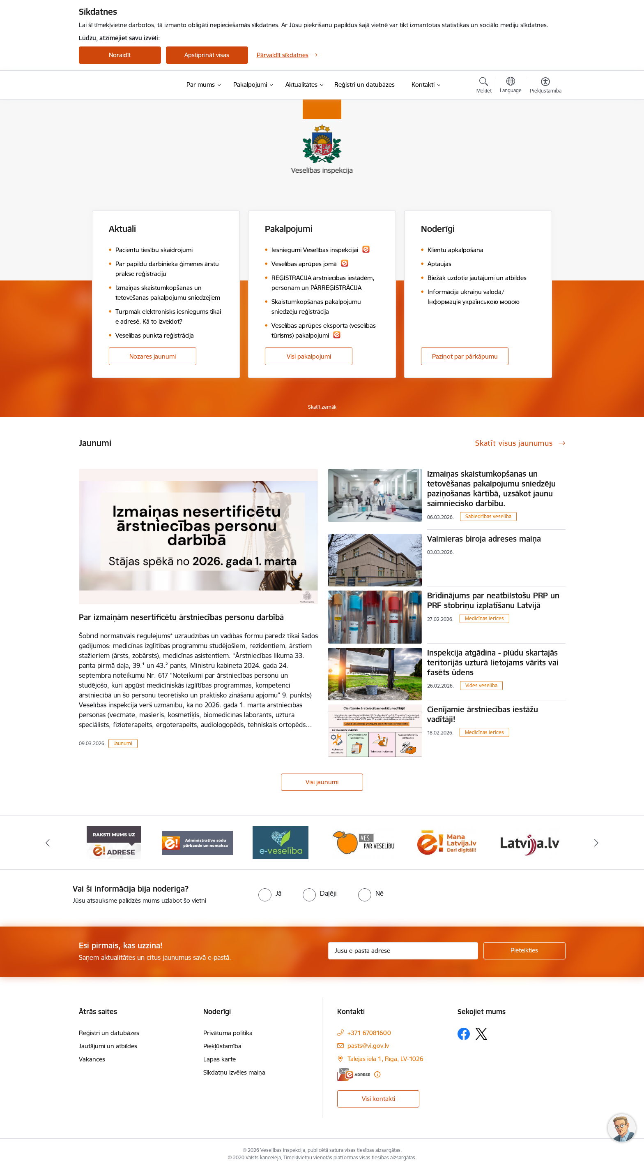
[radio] (269, 893)
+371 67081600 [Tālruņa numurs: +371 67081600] (369, 1033)
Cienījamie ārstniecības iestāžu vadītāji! (482, 714)
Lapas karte (219, 1059)
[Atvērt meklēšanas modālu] (484, 86)
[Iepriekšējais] (48, 842)
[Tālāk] (597, 842)
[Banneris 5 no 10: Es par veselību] (447, 842)
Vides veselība (481, 685)
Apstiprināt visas (206, 55)
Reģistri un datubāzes (109, 1033)
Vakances (92, 1059)
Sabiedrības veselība (488, 516)
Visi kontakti (378, 1099)
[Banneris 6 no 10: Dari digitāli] (529, 842)
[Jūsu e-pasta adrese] (403, 950)
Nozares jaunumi (152, 356)
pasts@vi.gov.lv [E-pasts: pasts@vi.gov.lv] (368, 1046)
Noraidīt (120, 55)
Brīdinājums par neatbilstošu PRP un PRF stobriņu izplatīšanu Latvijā (493, 600)
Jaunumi (123, 743)
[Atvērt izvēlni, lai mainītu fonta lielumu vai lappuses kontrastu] (546, 86)
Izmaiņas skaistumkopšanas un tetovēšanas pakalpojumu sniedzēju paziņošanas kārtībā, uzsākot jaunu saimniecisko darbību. (491, 488)
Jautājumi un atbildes (108, 1046)
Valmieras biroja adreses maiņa (484, 539)
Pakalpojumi (289, 228)
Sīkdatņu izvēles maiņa (234, 1072)
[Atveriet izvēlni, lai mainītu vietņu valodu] (511, 85)
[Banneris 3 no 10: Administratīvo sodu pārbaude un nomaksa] (280, 842)
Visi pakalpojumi (309, 356)
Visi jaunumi (322, 782)
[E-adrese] (353, 1074)
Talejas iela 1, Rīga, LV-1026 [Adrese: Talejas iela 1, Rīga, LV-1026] (385, 1059)
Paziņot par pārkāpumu (465, 356)
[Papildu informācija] (377, 1074)
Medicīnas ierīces (484, 618)
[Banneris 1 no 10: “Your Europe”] (113, 842)
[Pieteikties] (524, 950)
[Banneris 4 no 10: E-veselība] (363, 842)
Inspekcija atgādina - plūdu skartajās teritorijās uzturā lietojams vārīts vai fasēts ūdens (493, 662)
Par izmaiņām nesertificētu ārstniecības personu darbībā (181, 617)
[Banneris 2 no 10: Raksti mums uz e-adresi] (197, 842)
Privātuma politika (228, 1033)
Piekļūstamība (222, 1046)
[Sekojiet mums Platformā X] (481, 1034)
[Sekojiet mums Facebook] (464, 1034)
